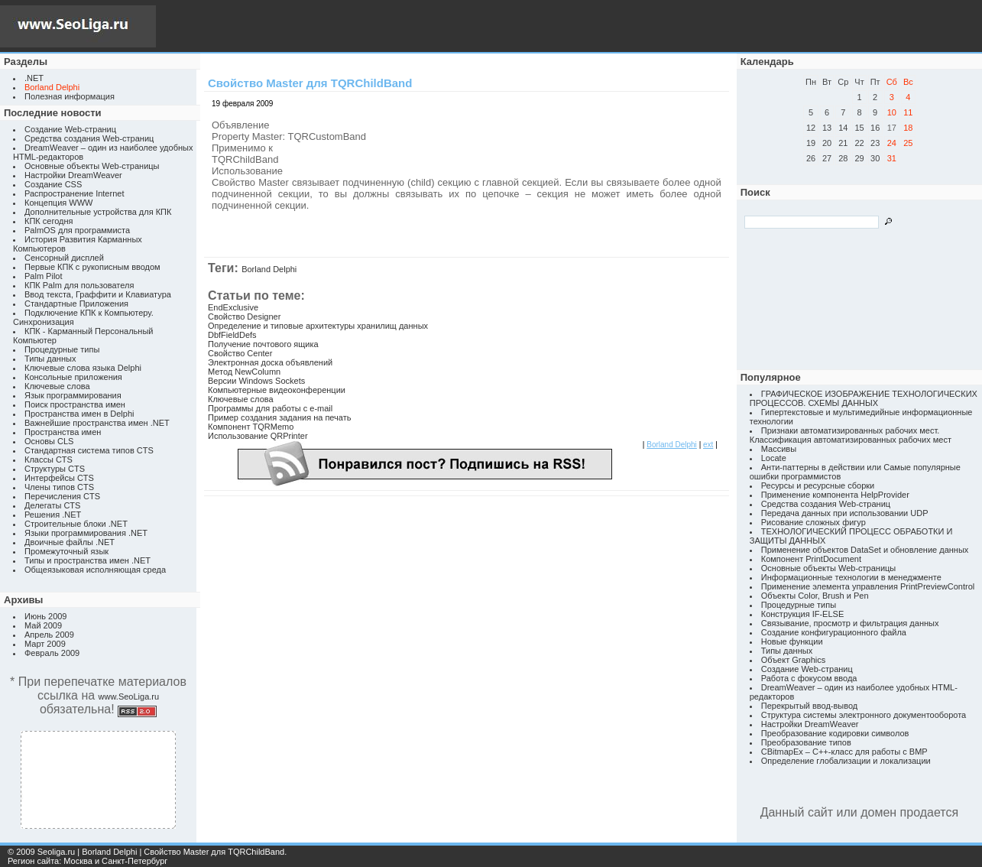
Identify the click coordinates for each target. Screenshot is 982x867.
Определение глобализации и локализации (846, 760)
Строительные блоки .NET (76, 523)
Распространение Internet (74, 193)
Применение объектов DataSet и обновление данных (865, 549)
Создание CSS (53, 184)
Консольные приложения (73, 377)
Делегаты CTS (52, 505)
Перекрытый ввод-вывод (809, 705)
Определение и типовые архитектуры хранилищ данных (318, 325)
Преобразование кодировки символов (835, 733)
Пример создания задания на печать (279, 417)
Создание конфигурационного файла (833, 632)
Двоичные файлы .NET (69, 542)
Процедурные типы (61, 349)
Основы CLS (48, 441)
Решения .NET (52, 514)
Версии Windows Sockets (256, 380)
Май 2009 (43, 625)
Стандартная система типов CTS (89, 450)
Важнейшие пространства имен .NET (97, 422)
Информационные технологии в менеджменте (851, 577)
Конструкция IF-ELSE (802, 614)
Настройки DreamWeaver (73, 175)
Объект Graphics (793, 659)
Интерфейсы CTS (59, 477)
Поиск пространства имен (74, 404)
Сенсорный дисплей (64, 257)
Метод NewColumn (244, 371)
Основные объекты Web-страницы (92, 165)
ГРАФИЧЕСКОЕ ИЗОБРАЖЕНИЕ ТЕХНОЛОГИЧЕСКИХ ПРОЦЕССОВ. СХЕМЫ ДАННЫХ (863, 398)
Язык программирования (73, 395)
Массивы (778, 448)
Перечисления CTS (62, 496)
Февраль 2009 (51, 653)
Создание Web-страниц (70, 129)
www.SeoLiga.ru (129, 696)
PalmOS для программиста (77, 230)
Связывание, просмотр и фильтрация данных (850, 623)
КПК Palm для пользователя (79, 285)
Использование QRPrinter (258, 435)
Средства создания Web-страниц (89, 138)
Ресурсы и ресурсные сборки (818, 485)
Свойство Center (240, 353)
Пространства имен (62, 432)
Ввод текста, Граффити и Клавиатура (97, 294)
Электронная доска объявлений (270, 362)
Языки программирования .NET (85, 532)
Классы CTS (48, 459)
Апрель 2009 (49, 634)
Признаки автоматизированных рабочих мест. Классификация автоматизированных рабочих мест (850, 435)
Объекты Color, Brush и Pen (815, 595)
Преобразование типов (806, 742)
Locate (773, 458)
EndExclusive (233, 307)
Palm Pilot (43, 276)
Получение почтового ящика (263, 344)
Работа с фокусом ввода (809, 678)
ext (708, 444)
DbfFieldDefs (232, 334)
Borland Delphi (269, 269)
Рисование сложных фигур (813, 522)
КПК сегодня (48, 221)
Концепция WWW (58, 202)
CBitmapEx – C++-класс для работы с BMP (844, 751)
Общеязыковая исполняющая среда (95, 569)
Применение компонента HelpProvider (835, 494)
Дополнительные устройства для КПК (97, 211)
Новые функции (792, 641)
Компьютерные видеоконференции (276, 390)
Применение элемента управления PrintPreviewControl (867, 586)
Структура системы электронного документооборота (863, 714)
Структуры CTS (54, 468)
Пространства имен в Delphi (79, 413)
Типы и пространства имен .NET (87, 560)
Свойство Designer (244, 316)
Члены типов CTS (59, 487)
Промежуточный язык (66, 551)
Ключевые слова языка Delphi (82, 367)
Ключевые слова (57, 386)
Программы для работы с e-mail (270, 408)
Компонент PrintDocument (811, 558)
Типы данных (50, 358)
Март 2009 (45, 643)
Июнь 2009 (45, 616)
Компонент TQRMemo (250, 426)
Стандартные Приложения (76, 303)
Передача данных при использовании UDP (845, 513)
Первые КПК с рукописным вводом (92, 266)
